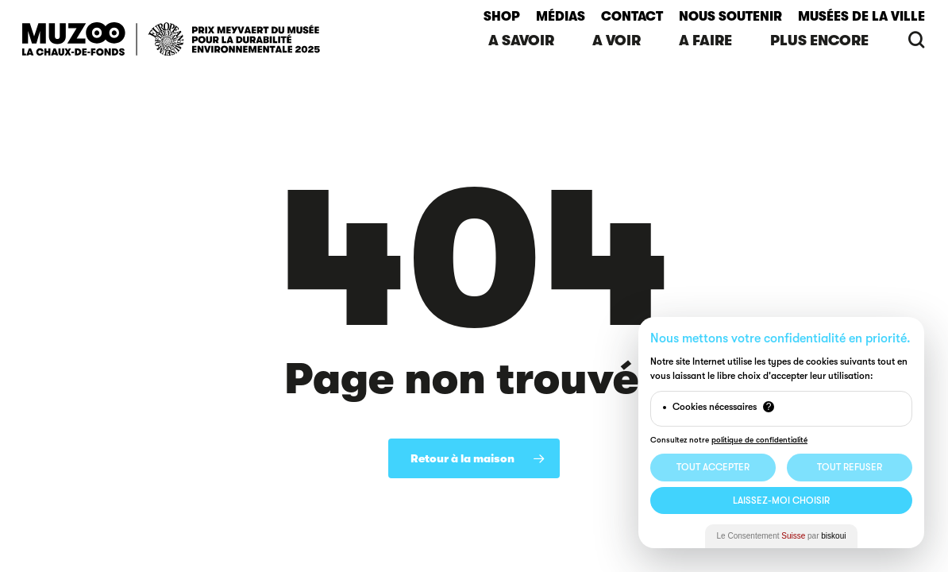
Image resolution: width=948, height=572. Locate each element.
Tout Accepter (713, 467)
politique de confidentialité (759, 439)
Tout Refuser (849, 467)
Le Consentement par (781, 535)
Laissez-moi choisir (781, 500)
